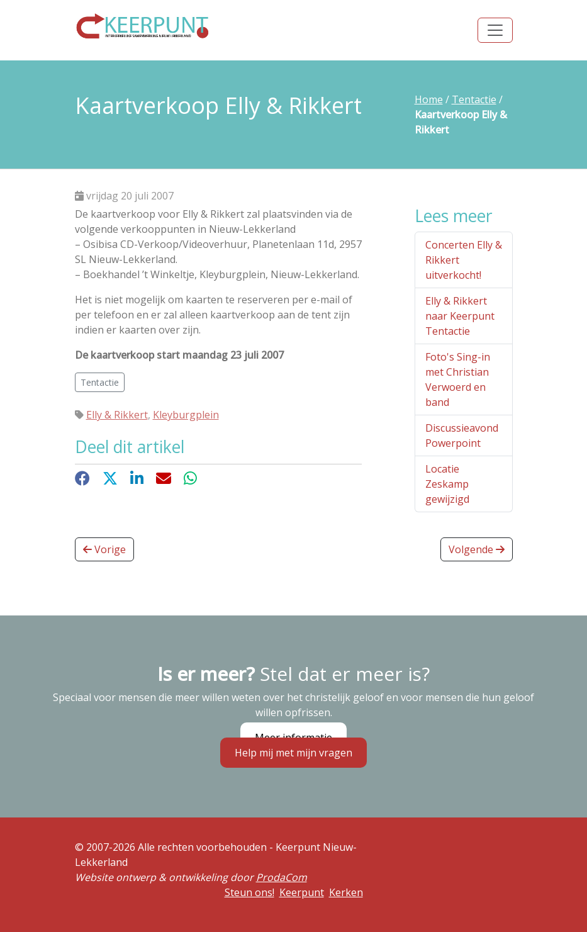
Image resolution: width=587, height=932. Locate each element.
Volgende (477, 549)
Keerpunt (301, 892)
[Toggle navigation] (495, 30)
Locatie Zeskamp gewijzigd (447, 484)
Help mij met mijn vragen (293, 753)
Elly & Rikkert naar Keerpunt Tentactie (460, 316)
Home (429, 99)
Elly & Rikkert (117, 415)
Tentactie (474, 99)
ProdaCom (281, 877)
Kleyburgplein (186, 415)
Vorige (104, 549)
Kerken (346, 892)
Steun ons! (249, 892)
